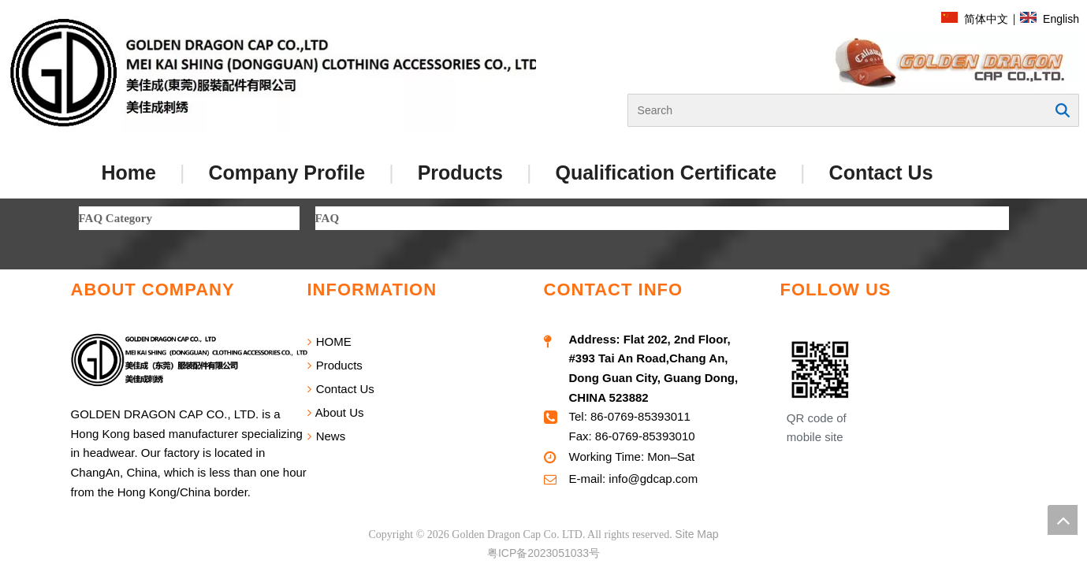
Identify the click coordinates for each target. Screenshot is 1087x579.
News (326, 436)
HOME (329, 341)
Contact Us (881, 172)
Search (1062, 110)
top (1063, 520)
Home (129, 172)
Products (460, 172)
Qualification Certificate (665, 172)
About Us (335, 412)
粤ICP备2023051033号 (543, 553)
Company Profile (286, 172)
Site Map (696, 534)
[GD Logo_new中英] (276, 74)
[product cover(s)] (953, 62)
